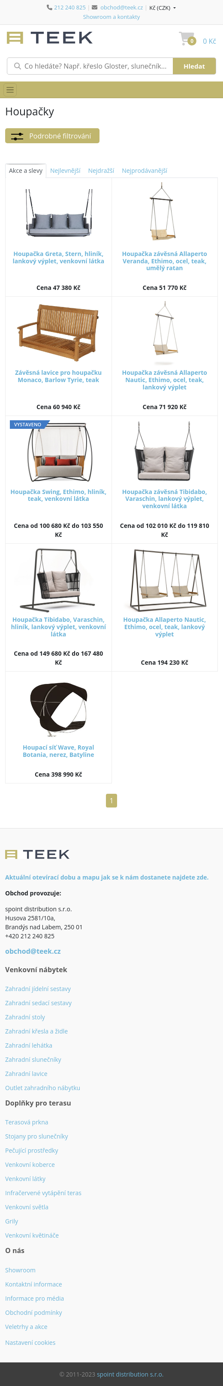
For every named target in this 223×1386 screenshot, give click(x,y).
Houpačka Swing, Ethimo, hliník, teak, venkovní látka (58, 495)
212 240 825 (70, 7)
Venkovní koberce (30, 1164)
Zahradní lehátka (28, 1045)
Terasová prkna (26, 1122)
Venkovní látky (25, 1179)
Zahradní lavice (26, 1074)
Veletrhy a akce (26, 1327)
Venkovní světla (26, 1207)
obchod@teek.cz (121, 7)
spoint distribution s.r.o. (130, 1374)
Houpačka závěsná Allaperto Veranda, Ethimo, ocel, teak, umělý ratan (164, 261)
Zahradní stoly (25, 1017)
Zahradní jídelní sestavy (38, 989)
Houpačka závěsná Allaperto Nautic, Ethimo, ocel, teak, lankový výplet (164, 379)
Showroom (20, 1270)
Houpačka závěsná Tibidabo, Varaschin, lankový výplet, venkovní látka (164, 499)
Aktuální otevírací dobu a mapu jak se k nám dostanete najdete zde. (107, 877)
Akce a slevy (25, 170)
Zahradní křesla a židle (36, 1031)
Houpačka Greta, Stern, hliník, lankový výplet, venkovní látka (58, 257)
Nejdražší (101, 170)
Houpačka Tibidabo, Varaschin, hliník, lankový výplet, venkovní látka (58, 626)
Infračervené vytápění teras (43, 1193)
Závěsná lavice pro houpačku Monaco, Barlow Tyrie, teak (58, 376)
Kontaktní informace (33, 1284)
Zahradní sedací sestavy (38, 1003)
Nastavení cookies (30, 1342)
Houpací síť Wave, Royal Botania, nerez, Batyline (58, 751)
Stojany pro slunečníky (36, 1136)
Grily (11, 1221)
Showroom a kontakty (111, 17)
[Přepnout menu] (10, 89)
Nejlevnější (65, 170)
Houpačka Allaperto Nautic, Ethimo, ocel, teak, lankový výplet (164, 626)
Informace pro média (34, 1298)
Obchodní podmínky (33, 1312)
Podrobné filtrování (50, 136)
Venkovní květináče (32, 1235)
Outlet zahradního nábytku (42, 1088)
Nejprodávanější (144, 170)
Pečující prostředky (31, 1150)
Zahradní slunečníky (33, 1059)
